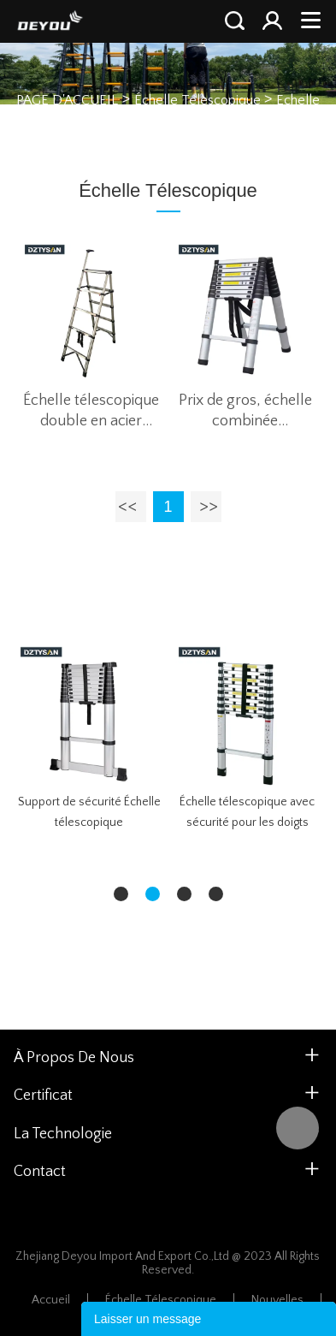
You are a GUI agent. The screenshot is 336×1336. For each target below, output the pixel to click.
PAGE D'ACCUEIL (67, 99)
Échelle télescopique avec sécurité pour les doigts (247, 812)
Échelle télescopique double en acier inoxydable (91, 411)
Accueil (51, 1300)
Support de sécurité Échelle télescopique (89, 812)
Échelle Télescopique (197, 99)
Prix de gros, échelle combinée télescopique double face (245, 411)
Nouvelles (277, 1300)
